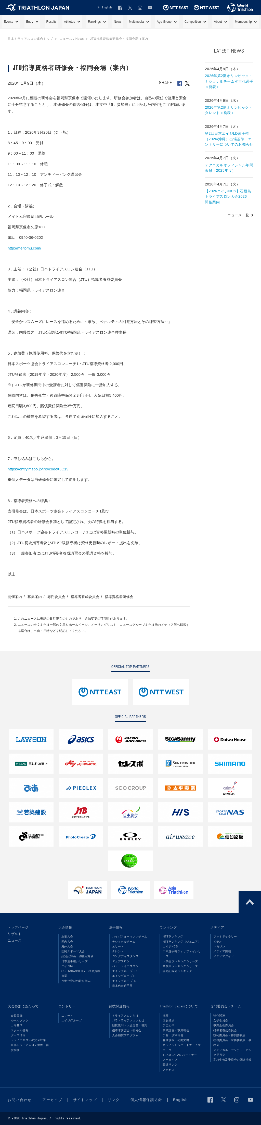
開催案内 (15, 597)
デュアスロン (121, 961)
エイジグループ (71, 1020)
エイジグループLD (124, 980)
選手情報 (116, 927)
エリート (118, 946)
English (106, 7)
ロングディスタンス (125, 956)
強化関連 (219, 1015)
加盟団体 (168, 1025)
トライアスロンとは (125, 1015)
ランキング (168, 927)
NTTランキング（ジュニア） (182, 941)
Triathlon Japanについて (179, 1006)
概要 (165, 1015)
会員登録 (16, 1015)
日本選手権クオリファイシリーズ (182, 954)
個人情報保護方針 (146, 1100)
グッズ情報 (18, 1035)
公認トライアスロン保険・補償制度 (30, 1047)
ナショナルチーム (124, 941)
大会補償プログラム (125, 1035)
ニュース (14, 940)
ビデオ (217, 941)
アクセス (168, 1069)
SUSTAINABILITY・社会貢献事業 (80, 973)
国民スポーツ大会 (73, 951)
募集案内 (35, 597)
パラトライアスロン (125, 966)
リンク (114, 1100)
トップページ (18, 927)
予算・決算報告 (173, 1035)
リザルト (14, 934)
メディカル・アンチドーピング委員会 (232, 1052)
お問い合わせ (20, 1100)
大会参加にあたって (23, 1006)
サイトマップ (85, 1100)
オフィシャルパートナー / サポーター (182, 1047)
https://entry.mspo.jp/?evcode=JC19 (38, 469)
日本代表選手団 (122, 985)
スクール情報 (19, 1030)
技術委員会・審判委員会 (229, 1035)
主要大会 (67, 936)
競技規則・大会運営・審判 (129, 1025)
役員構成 (168, 1020)
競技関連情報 (119, 1006)
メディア (217, 927)
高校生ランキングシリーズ (180, 966)
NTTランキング (173, 936)
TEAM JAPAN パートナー (180, 1054)
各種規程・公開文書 (176, 1040)
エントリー (67, 1006)
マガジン (219, 946)
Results (51, 21)
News (117, 21)
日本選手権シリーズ (74, 961)
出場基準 (16, 1025)
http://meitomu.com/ (24, 248)
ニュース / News (71, 39)
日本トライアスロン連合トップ (30, 39)
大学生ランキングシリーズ (180, 961)
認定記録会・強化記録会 (77, 956)
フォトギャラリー (225, 936)
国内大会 (67, 941)
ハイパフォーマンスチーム (129, 936)
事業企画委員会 (223, 1025)
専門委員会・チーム (225, 1006)
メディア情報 (222, 951)
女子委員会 (220, 1020)
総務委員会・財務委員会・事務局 (232, 1042)
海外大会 (67, 946)
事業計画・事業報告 (176, 1030)
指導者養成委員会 (85, 597)
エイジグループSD (124, 970)
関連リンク (170, 1064)
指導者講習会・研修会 (126, 1030)
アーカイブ (170, 1059)
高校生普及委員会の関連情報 (232, 1059)
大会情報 (65, 927)
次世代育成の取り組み (76, 980)
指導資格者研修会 (119, 597)
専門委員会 (56, 597)
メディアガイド (223, 956)
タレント (118, 951)
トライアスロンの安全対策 (28, 1040)
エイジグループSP (124, 975)
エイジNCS (68, 966)
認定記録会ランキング (177, 970)
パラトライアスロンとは (128, 1020)
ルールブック (19, 1020)
